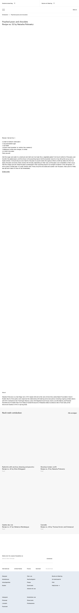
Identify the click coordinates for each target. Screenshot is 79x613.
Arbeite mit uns (31, 588)
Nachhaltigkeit (31, 579)
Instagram (5, 597)
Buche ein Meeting (57, 576)
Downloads (30, 585)
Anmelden (49, 558)
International (5, 568)
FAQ (53, 582)
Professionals (30, 603)
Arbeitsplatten (6, 582)
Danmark (38, 568)
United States (18, 568)
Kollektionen (5, 579)
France (29, 568)
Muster (4, 585)
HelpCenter (56, 585)
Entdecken (5, 14)
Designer (4, 576)
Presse (29, 582)
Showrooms (30, 600)
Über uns (29, 576)
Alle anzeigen (72, 413)
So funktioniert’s (56, 579)
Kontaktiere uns (31, 597)
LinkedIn (4, 603)
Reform (75, 10)
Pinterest (4, 600)
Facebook (5, 606)
